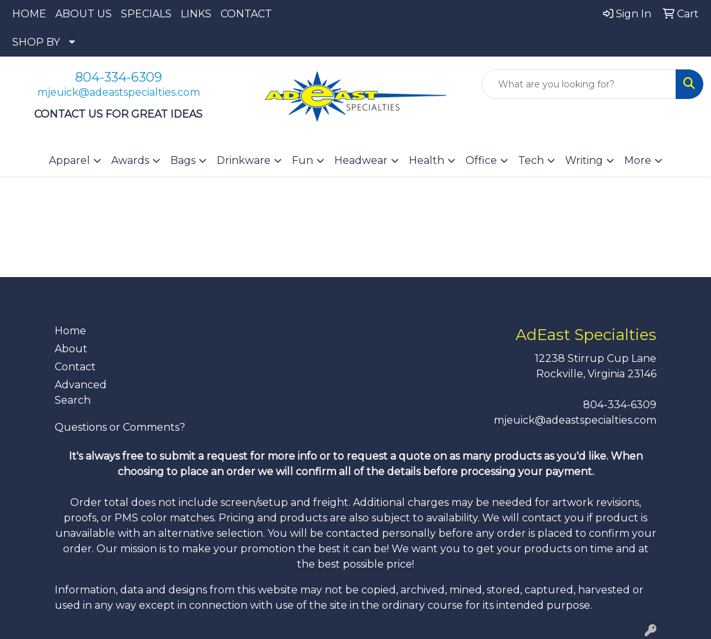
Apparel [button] (69, 160)
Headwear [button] (361, 160)
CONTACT (246, 14)
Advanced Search (81, 392)
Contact (75, 367)
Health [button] (426, 160)
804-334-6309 (118, 77)
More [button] (637, 160)
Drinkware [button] (244, 160)
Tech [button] (531, 160)
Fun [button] (302, 160)
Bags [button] (182, 160)
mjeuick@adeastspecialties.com (118, 92)
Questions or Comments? (120, 427)
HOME (29, 14)
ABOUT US (83, 14)
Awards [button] (130, 160)
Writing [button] (584, 160)
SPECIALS (146, 14)
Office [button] (481, 160)
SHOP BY (36, 42)
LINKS (196, 14)
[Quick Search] (579, 84)
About (71, 349)
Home (70, 331)
